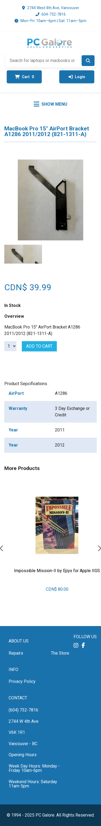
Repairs (16, 653)
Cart (24, 77)
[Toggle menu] (50, 104)
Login (76, 77)
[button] (76, 645)
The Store (60, 653)
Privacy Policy (22, 681)
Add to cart (39, 346)
